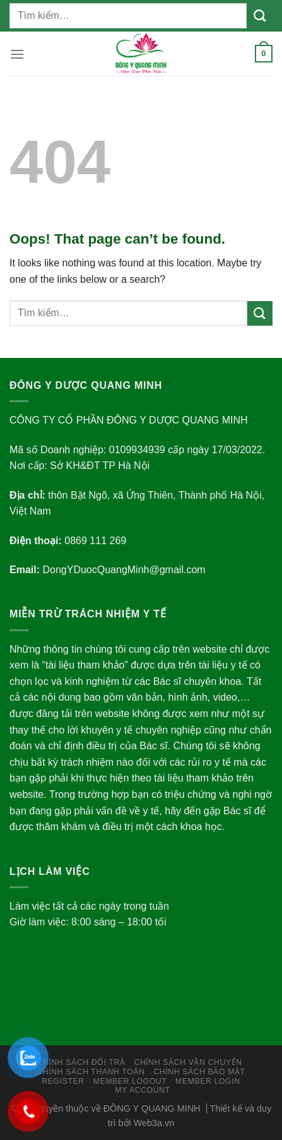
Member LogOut (130, 1081)
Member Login (207, 1081)
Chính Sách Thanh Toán (90, 1071)
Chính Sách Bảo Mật (199, 1071)
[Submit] (260, 15)
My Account (142, 1090)
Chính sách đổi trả (81, 1062)
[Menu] (17, 54)
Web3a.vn (154, 1123)
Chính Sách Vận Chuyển (188, 1062)
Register (63, 1081)
